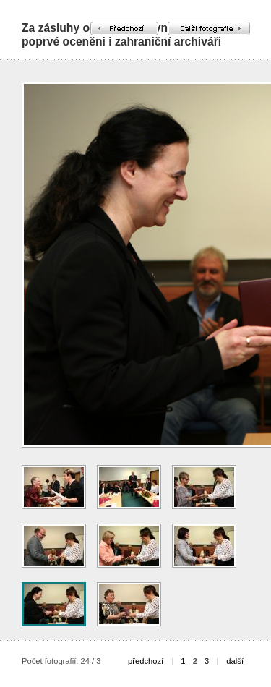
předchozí (145, 661)
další (235, 661)
